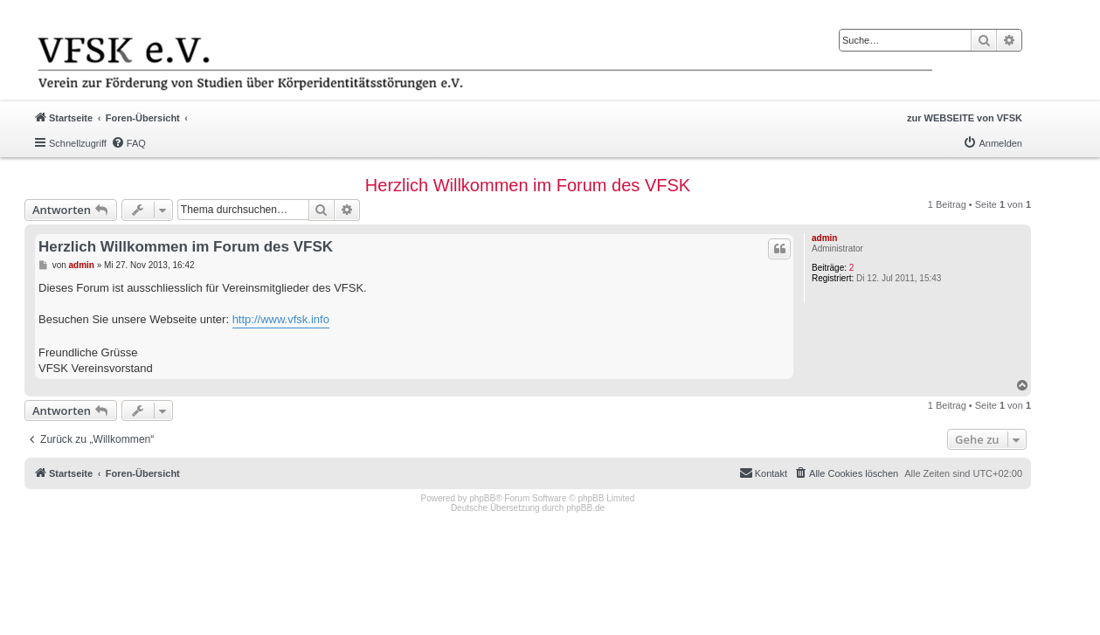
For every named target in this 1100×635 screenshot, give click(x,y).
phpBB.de (585, 508)
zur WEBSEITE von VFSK (964, 118)
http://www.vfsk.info (280, 319)
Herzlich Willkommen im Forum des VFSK (527, 185)
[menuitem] (128, 143)
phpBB (482, 498)
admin (824, 238)
